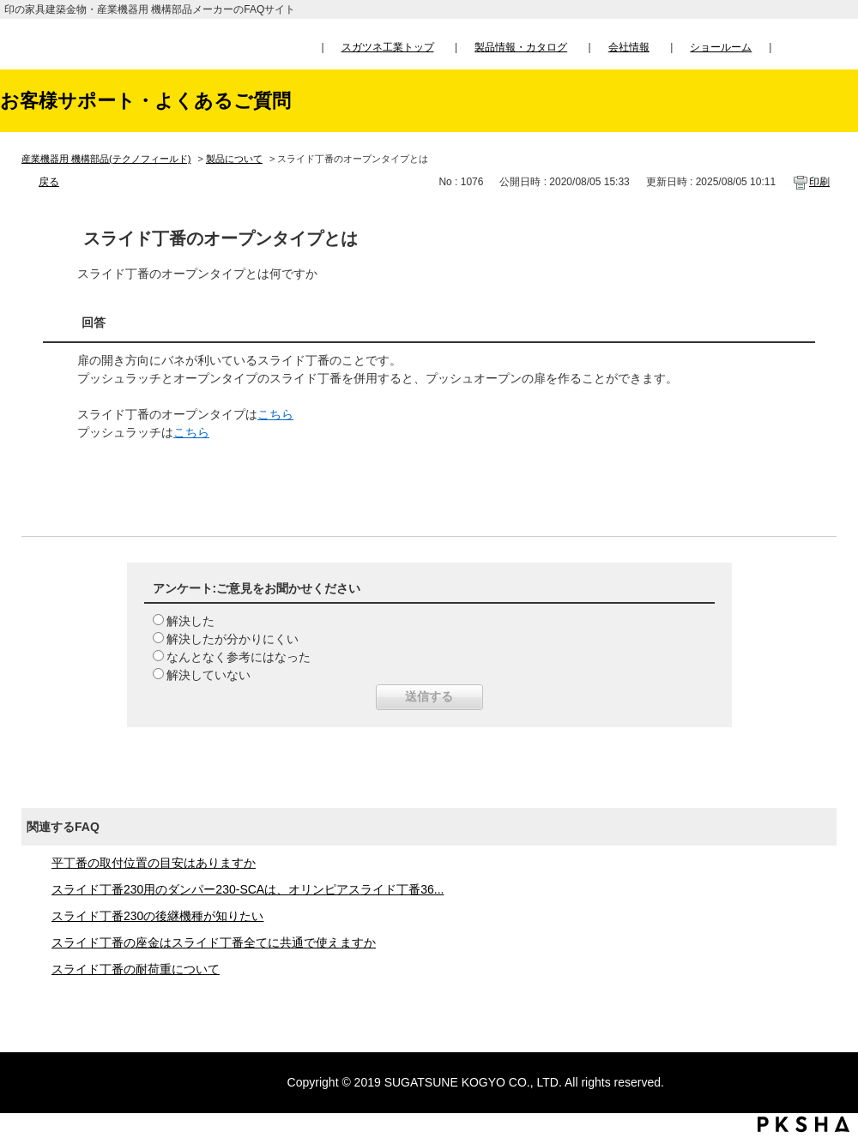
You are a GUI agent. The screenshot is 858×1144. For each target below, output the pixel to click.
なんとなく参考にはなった (238, 657)
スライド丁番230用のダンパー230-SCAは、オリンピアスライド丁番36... (247, 889)
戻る (49, 182)
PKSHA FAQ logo (803, 1124)
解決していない (208, 675)
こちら (275, 414)
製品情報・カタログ (520, 47)
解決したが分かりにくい (232, 639)
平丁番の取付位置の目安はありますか (153, 863)
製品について (234, 159)
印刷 (819, 182)
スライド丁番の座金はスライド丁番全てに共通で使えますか (213, 942)
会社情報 (629, 47)
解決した (190, 621)
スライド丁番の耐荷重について (135, 969)
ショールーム (721, 47)
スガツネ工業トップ (387, 47)
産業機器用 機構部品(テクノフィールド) (105, 159)
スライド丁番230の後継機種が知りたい (157, 916)
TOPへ (828, 971)
